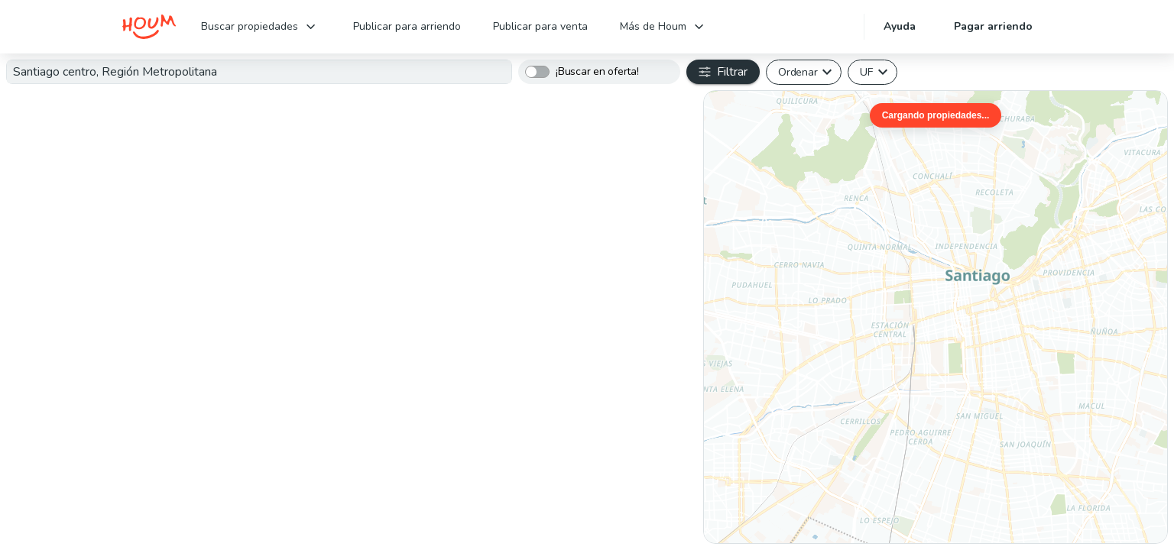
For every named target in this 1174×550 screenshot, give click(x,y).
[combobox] (259, 71)
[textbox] (259, 71)
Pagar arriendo (993, 26)
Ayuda (900, 26)
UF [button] (866, 71)
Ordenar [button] (797, 71)
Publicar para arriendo (407, 26)
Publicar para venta (540, 26)
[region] (935, 317)
